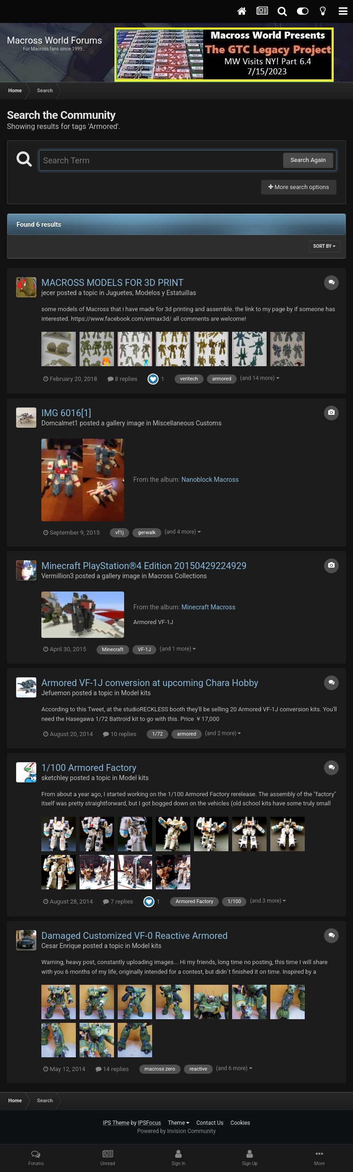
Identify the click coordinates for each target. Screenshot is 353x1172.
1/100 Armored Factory (89, 767)
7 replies (118, 901)
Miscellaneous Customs (187, 423)
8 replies (122, 378)
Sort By (324, 246)
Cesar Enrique (61, 945)
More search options (298, 187)
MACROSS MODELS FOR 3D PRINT (112, 282)
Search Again (308, 159)
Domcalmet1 (59, 423)
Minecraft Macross (208, 607)
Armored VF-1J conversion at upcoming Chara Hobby (149, 682)
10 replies (119, 734)
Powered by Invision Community (176, 1131)
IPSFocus (149, 1123)
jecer (48, 292)
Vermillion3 (57, 576)
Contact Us (209, 1123)
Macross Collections (177, 576)
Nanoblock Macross (210, 479)
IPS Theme (116, 1123)
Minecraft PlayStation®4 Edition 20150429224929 (143, 565)
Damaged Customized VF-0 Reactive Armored (134, 935)
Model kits (136, 693)
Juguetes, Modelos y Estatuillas (151, 292)
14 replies (112, 1069)
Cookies (240, 1123)
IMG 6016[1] (66, 413)
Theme (178, 1123)
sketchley (54, 777)
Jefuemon (55, 693)
